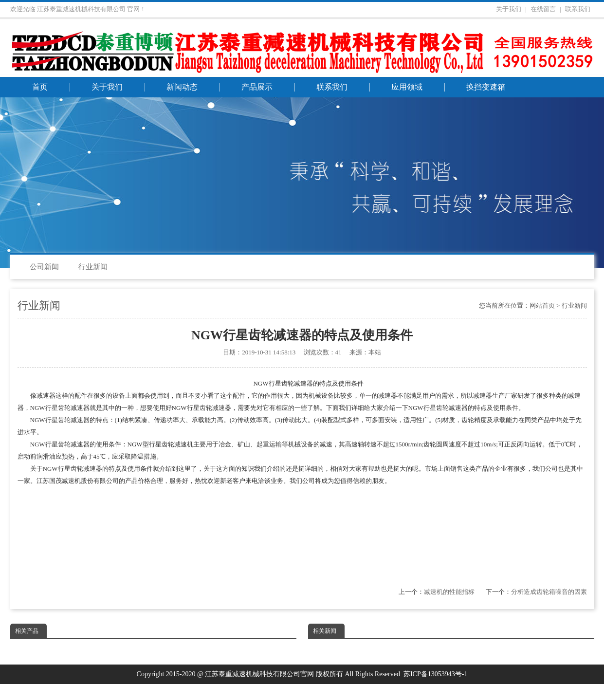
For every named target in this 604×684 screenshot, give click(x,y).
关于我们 (508, 9)
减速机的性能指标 (449, 591)
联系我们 (577, 9)
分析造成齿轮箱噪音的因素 (549, 591)
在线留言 (543, 9)
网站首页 (542, 305)
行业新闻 (93, 267)
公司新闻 (44, 267)
